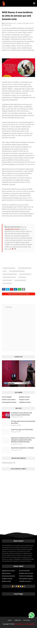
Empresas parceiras (8, 576)
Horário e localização (26, 576)
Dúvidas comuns (24, 397)
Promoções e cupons (26, 579)
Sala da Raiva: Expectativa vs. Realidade (22, 448)
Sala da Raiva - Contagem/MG (24, 624)
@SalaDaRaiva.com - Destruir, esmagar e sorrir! (18, 23)
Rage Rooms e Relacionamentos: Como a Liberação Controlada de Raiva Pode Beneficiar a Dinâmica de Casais (23, 440)
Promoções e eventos (9, 402)
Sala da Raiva (7, 283)
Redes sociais (6, 581)
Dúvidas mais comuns (26, 573)
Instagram (26, 620)
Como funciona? (24, 571)
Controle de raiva (25, 274)
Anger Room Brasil (9, 268)
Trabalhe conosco (25, 402)
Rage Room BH (7, 280)
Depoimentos (6, 573)
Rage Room (22, 277)
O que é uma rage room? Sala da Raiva (22, 429)
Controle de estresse (9, 274)
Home (9, 620)
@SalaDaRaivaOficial (12, 229)
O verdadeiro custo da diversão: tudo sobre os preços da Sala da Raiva (21, 414)
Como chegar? (7, 397)
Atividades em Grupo (24, 268)
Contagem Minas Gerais (17, 271)
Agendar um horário (8, 571)
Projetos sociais (24, 400)
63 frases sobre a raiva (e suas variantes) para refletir (23, 422)
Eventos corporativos (9, 400)
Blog (4, 271)
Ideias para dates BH (9, 277)
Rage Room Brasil (20, 280)
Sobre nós (17, 620)
